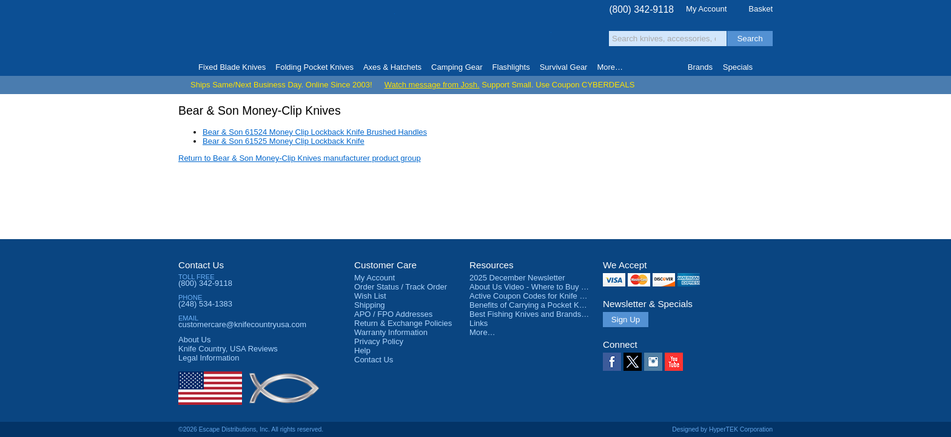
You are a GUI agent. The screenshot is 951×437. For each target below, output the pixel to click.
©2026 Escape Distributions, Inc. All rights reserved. (250, 429)
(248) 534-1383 (205, 303)
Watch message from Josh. (432, 84)
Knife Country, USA (229, 31)
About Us (194, 339)
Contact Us (201, 265)
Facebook (612, 362)
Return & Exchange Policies (403, 323)
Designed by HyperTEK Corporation (722, 429)
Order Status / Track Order (400, 286)
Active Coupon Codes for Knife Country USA (547, 295)
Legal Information (208, 357)
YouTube (674, 362)
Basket (760, 8)
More (610, 67)
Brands (700, 67)
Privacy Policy (378, 341)
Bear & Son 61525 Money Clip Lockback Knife (284, 141)
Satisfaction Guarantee (367, 33)
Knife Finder (768, 67)
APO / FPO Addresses (393, 314)
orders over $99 (434, 36)
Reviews (228, 348)
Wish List (370, 295)
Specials (738, 67)
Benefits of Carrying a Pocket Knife (530, 305)
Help (362, 350)
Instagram (653, 362)
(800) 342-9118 (641, 9)
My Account (706, 8)
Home (183, 67)
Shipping (369, 305)
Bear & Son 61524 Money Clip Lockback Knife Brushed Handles (315, 132)
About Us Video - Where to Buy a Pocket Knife (550, 286)
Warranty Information (391, 332)
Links (478, 323)
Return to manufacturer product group (299, 158)
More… (482, 332)
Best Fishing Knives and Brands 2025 (535, 314)
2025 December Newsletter (517, 277)
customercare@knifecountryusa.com (242, 324)
